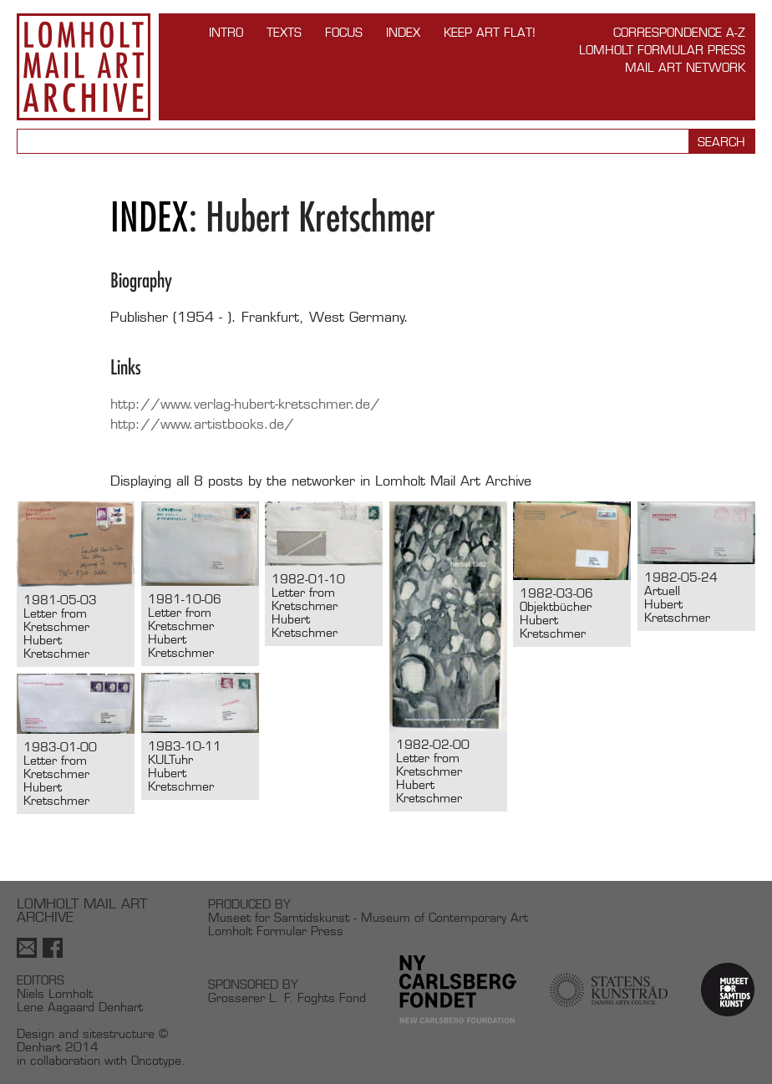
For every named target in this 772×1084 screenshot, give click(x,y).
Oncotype (156, 1060)
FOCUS (344, 32)
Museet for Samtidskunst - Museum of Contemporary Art (368, 917)
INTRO (226, 32)
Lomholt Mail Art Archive (83, 66)
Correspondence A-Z (679, 32)
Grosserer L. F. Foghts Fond (287, 997)
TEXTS (284, 32)
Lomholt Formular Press (662, 50)
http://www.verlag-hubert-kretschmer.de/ (245, 404)
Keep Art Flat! (490, 32)
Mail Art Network (685, 67)
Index (403, 32)
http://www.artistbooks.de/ (202, 424)
